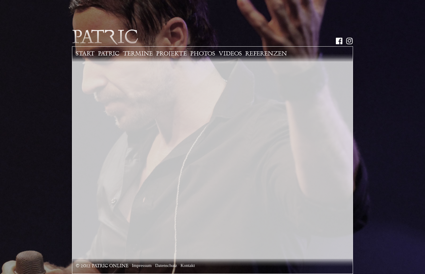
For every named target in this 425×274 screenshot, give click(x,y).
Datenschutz (166, 265)
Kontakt (188, 265)
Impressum (142, 265)
